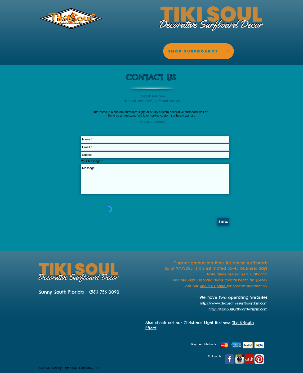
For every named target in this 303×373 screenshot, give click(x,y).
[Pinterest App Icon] (259, 359)
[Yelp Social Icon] (249, 359)
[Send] (223, 222)
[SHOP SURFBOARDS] (198, 51)
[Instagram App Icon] (239, 359)
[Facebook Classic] (229, 359)
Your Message (91, 161)
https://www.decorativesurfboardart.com (233, 303)
